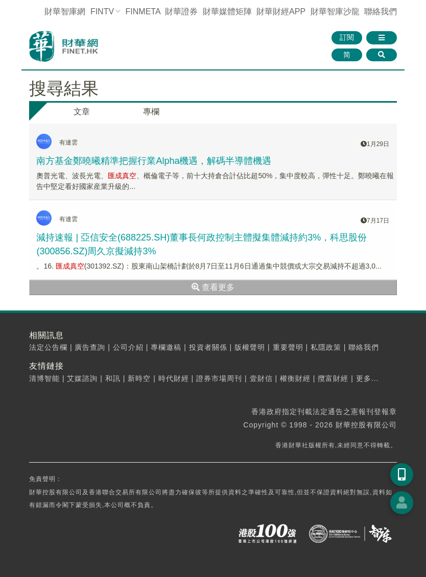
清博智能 (44, 378)
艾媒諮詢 (82, 378)
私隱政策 (326, 347)
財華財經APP (280, 11)
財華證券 (181, 11)
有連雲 (68, 142)
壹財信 (261, 378)
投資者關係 (208, 347)
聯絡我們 (380, 11)
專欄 (151, 111)
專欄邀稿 (166, 347)
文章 (82, 111)
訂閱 (347, 37)
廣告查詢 (90, 347)
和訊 (113, 378)
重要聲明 (288, 347)
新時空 (139, 378)
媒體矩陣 (227, 11)
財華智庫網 (64, 11)
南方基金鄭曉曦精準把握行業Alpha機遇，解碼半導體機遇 (153, 161)
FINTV (102, 11)
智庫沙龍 (335, 11)
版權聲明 (249, 347)
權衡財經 (295, 378)
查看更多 (213, 287)
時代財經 (173, 378)
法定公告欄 (48, 347)
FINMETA (143, 11)
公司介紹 (128, 347)
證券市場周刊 (219, 378)
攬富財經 (333, 378)
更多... (367, 378)
